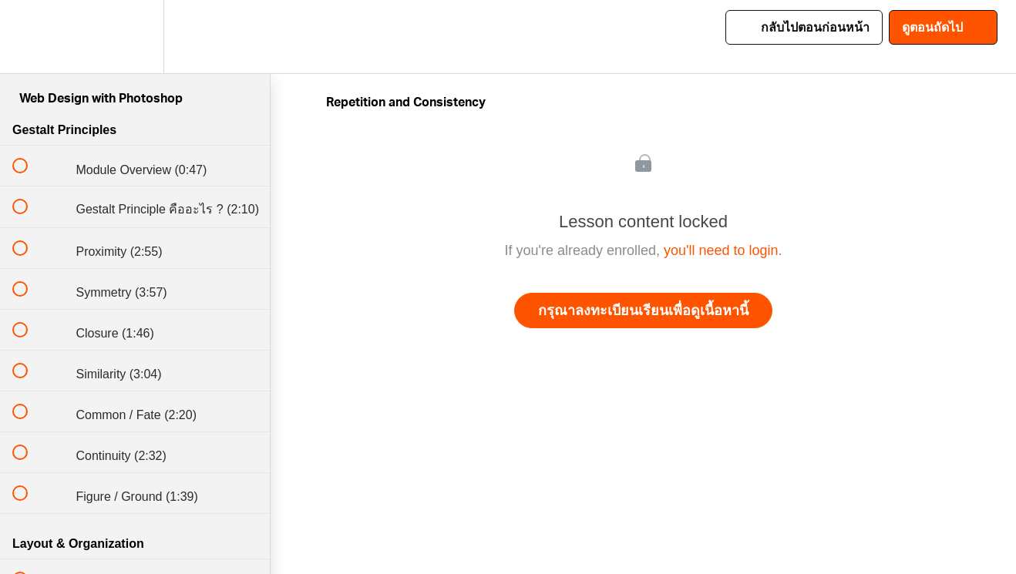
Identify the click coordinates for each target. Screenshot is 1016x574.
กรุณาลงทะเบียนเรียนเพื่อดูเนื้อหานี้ (643, 310)
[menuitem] (134, 36)
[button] (28, 36)
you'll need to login (721, 250)
